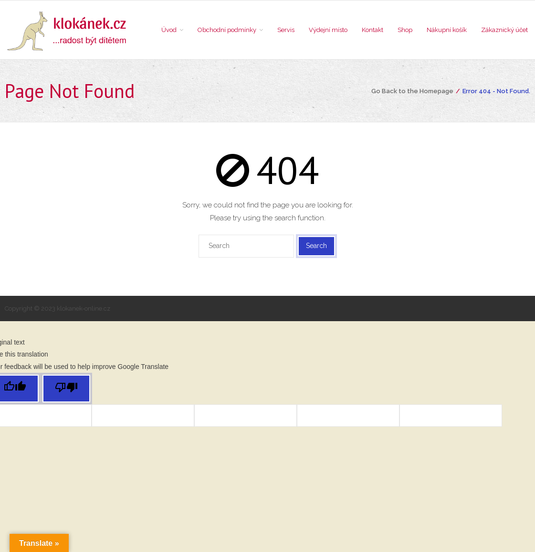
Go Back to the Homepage (412, 91)
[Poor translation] (66, 388)
